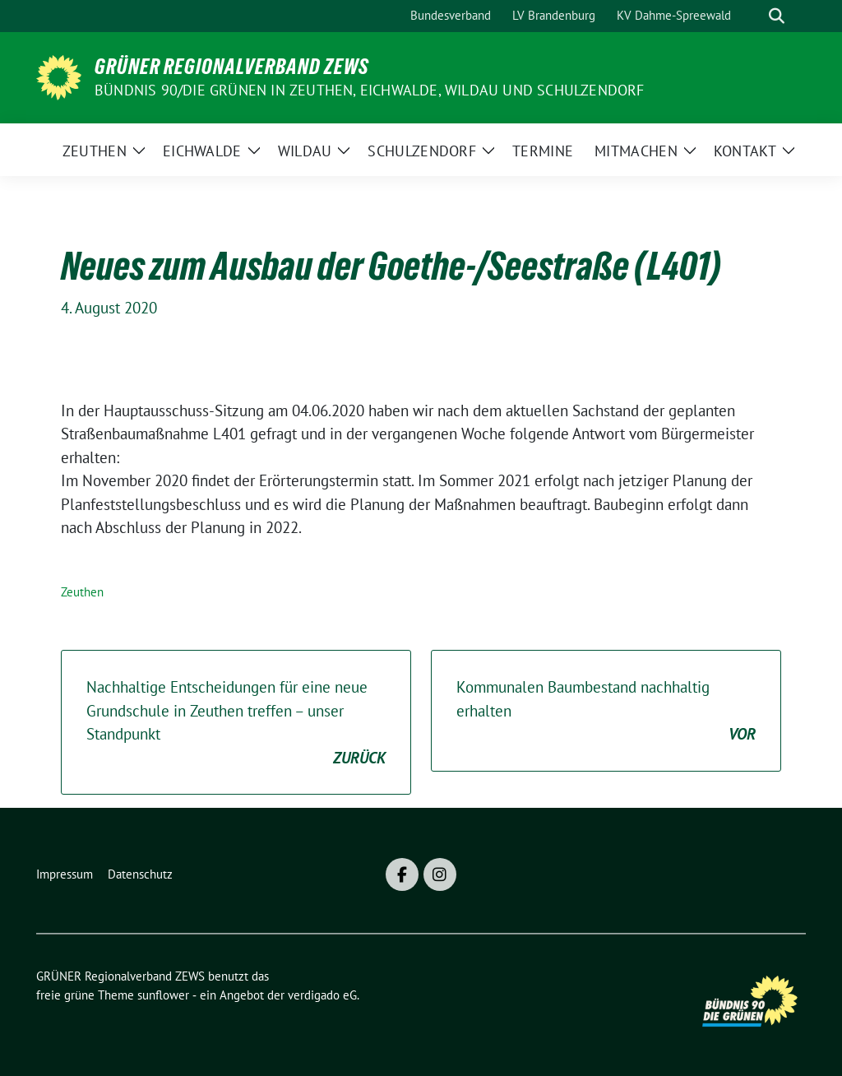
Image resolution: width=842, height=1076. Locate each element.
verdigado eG (322, 995)
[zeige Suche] (777, 16)
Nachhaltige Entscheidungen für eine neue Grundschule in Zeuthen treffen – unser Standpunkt (236, 723)
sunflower (163, 995)
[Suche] (753, 16)
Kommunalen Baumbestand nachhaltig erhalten (606, 711)
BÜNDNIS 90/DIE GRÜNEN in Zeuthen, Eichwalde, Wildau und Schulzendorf (370, 90)
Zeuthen (82, 592)
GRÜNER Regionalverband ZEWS (232, 66)
